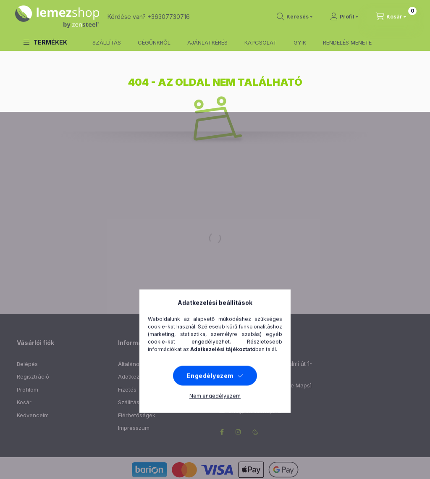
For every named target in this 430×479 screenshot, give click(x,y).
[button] (45, 42)
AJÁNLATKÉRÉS (207, 42)
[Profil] (344, 16)
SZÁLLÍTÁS (106, 42)
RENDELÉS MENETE (347, 42)
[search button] (294, 16)
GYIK (300, 42)
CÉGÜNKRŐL (154, 42)
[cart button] (391, 16)
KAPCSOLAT (260, 42)
